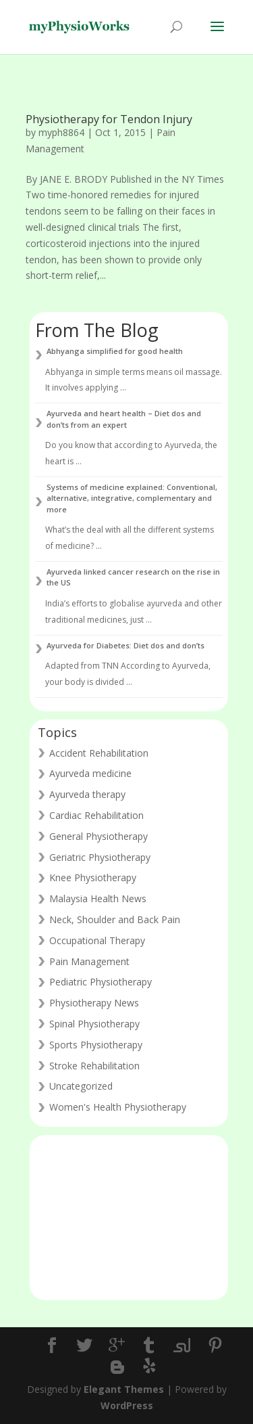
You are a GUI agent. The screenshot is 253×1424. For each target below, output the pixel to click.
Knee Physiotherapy (92, 877)
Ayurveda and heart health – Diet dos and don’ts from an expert (124, 419)
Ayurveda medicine (90, 773)
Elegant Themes (124, 1389)
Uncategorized (81, 1086)
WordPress (127, 1405)
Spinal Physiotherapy (94, 1023)
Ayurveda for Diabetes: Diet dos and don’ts (125, 645)
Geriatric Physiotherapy (99, 857)
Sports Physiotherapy (95, 1044)
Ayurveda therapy (87, 794)
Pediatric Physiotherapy (100, 981)
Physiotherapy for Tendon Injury (109, 119)
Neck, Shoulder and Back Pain (114, 919)
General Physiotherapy (98, 836)
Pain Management (89, 961)
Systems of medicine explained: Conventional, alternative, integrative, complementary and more (132, 498)
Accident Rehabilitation (98, 753)
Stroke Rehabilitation (94, 1065)
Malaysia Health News (97, 898)
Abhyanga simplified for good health (115, 351)
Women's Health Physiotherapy (117, 1106)
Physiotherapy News (94, 1002)
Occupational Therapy (97, 940)
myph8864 (61, 132)
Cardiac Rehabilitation (96, 815)
